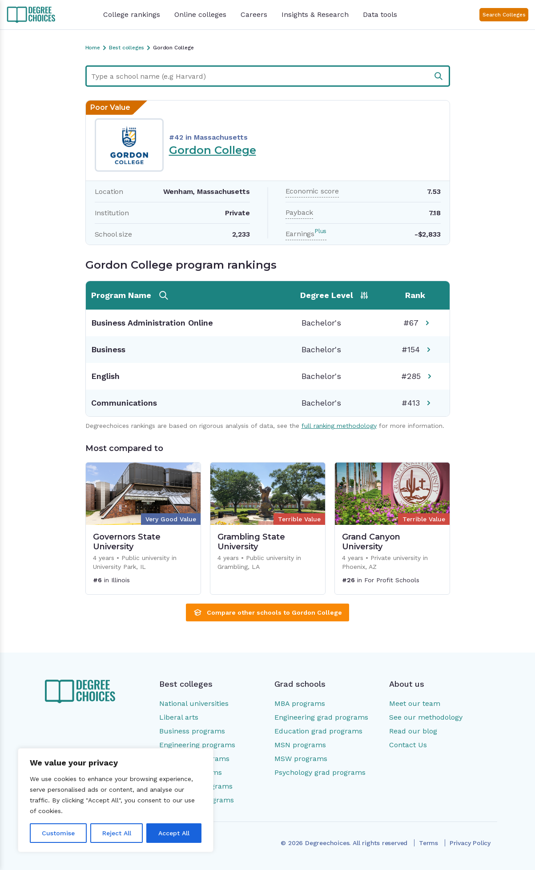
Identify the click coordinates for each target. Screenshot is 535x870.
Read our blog (413, 731)
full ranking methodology (339, 425)
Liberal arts (178, 717)
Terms (428, 842)
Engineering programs (197, 745)
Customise (58, 833)
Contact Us (408, 745)
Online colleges (200, 14)
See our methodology (426, 717)
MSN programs (300, 745)
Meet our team (414, 703)
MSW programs (300, 758)
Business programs (192, 731)
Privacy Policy (470, 842)
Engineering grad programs (321, 717)
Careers (254, 14)
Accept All (173, 833)
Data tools (380, 14)
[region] (115, 800)
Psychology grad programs (320, 772)
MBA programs (299, 703)
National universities (194, 703)
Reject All (116, 833)
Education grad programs (318, 731)
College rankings (131, 14)
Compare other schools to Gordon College (267, 612)
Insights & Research (315, 14)
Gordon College (212, 150)
